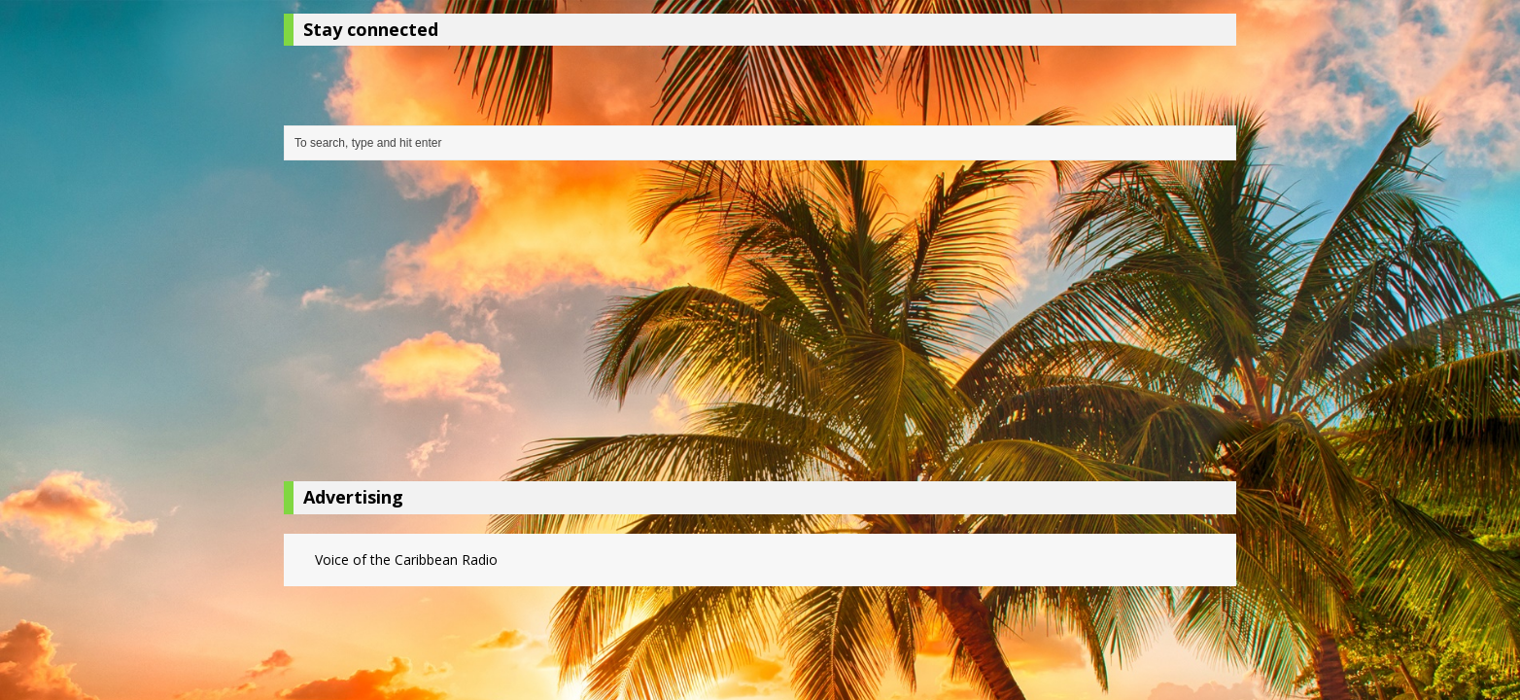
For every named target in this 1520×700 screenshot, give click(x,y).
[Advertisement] (760, 326)
